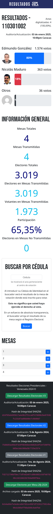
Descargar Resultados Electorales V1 (26, 455)
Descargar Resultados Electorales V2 (26, 425)
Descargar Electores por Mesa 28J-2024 (26, 484)
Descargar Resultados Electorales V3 (26, 395)
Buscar (26, 326)
